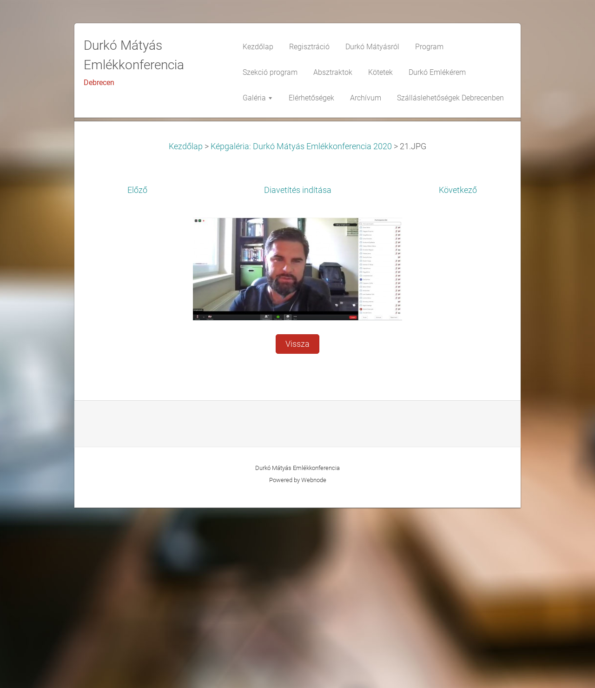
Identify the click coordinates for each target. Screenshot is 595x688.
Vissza (297, 524)
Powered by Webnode (297, 660)
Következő (458, 370)
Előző (137, 370)
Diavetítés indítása (297, 370)
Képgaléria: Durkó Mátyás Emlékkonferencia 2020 (301, 326)
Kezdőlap (186, 326)
